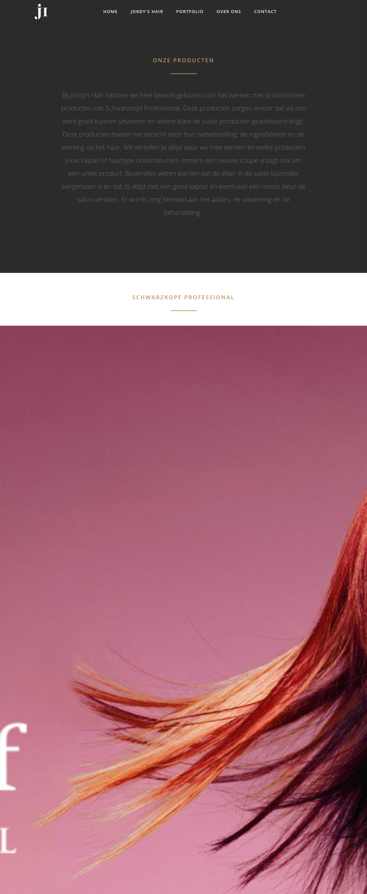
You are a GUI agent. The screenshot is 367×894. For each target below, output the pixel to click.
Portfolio (190, 11)
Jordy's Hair (147, 11)
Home (110, 11)
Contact (265, 11)
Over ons (229, 11)
